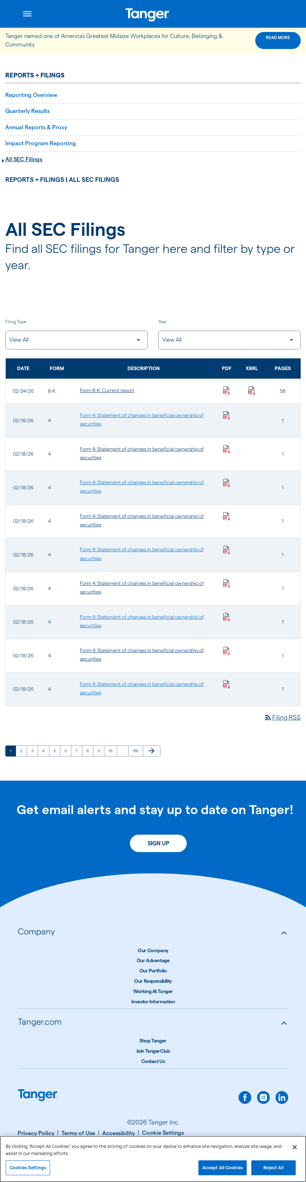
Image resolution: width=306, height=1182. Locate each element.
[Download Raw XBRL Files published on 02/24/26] (251, 390)
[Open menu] (27, 14)
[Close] (294, 1150)
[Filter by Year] (229, 340)
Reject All (273, 1170)
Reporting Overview (31, 95)
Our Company (153, 950)
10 (112, 750)
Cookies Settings (28, 1170)
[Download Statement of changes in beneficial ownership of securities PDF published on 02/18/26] (226, 415)
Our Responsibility (152, 981)
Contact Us (153, 1061)
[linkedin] (282, 1097)
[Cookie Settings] (163, 1133)
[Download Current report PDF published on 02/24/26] (226, 390)
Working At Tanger (153, 991)
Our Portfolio (153, 971)
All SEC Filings (23, 159)
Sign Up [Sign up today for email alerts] (158, 843)
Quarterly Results (27, 111)
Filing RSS (282, 717)
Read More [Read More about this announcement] (278, 37)
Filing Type (15, 321)
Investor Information (153, 1001)
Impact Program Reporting (40, 143)
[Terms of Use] (80, 1133)
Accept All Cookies (222, 1170)
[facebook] (245, 1097)
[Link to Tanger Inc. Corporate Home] (153, 14)
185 (136, 750)
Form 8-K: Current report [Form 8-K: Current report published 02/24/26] (107, 390)
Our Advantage (153, 960)
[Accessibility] (120, 1133)
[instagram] (263, 1097)
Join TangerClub (153, 1051)
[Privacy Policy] (38, 1133)
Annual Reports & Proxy (36, 127)
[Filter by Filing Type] (76, 340)
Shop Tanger (153, 1040)
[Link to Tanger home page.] (38, 1096)
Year (162, 321)
